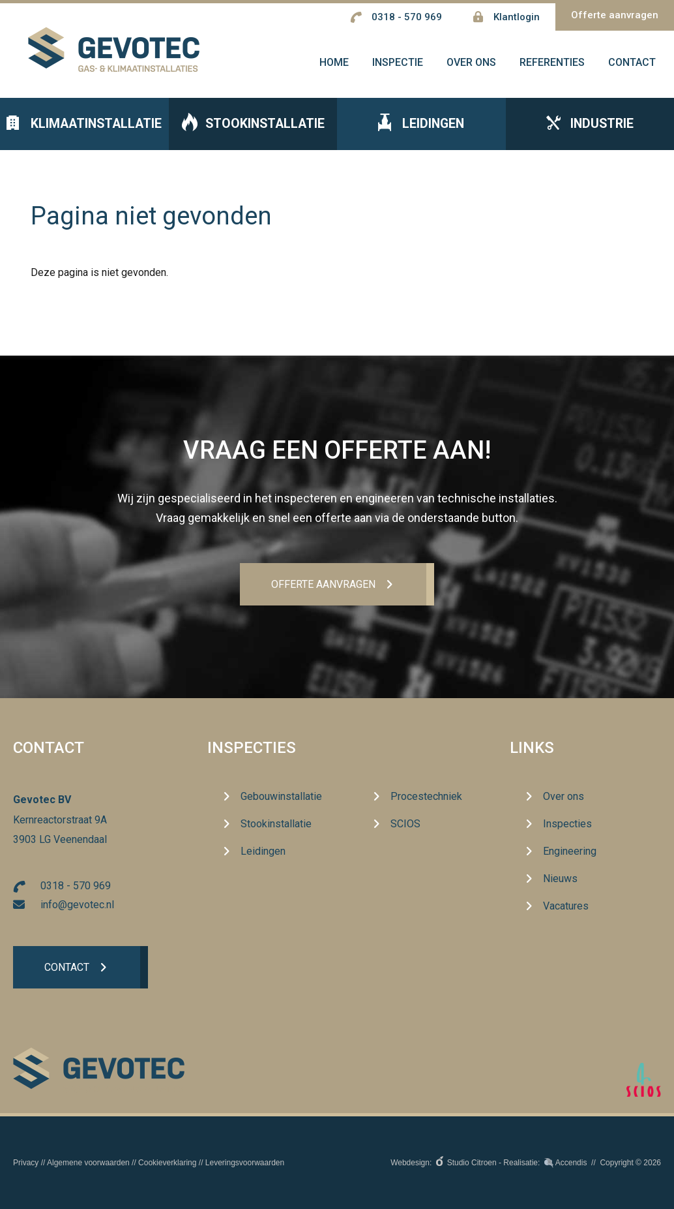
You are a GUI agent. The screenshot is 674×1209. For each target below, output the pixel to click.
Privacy (25, 1162)
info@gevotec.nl (77, 904)
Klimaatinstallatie (84, 124)
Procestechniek (426, 797)
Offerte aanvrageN (323, 584)
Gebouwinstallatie (281, 797)
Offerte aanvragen (614, 15)
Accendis (571, 1162)
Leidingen (421, 124)
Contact (66, 967)
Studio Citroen (472, 1162)
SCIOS (405, 824)
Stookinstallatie (253, 124)
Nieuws (560, 879)
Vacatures (566, 906)
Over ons (563, 797)
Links (532, 748)
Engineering (569, 852)
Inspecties (251, 748)
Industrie (590, 124)
